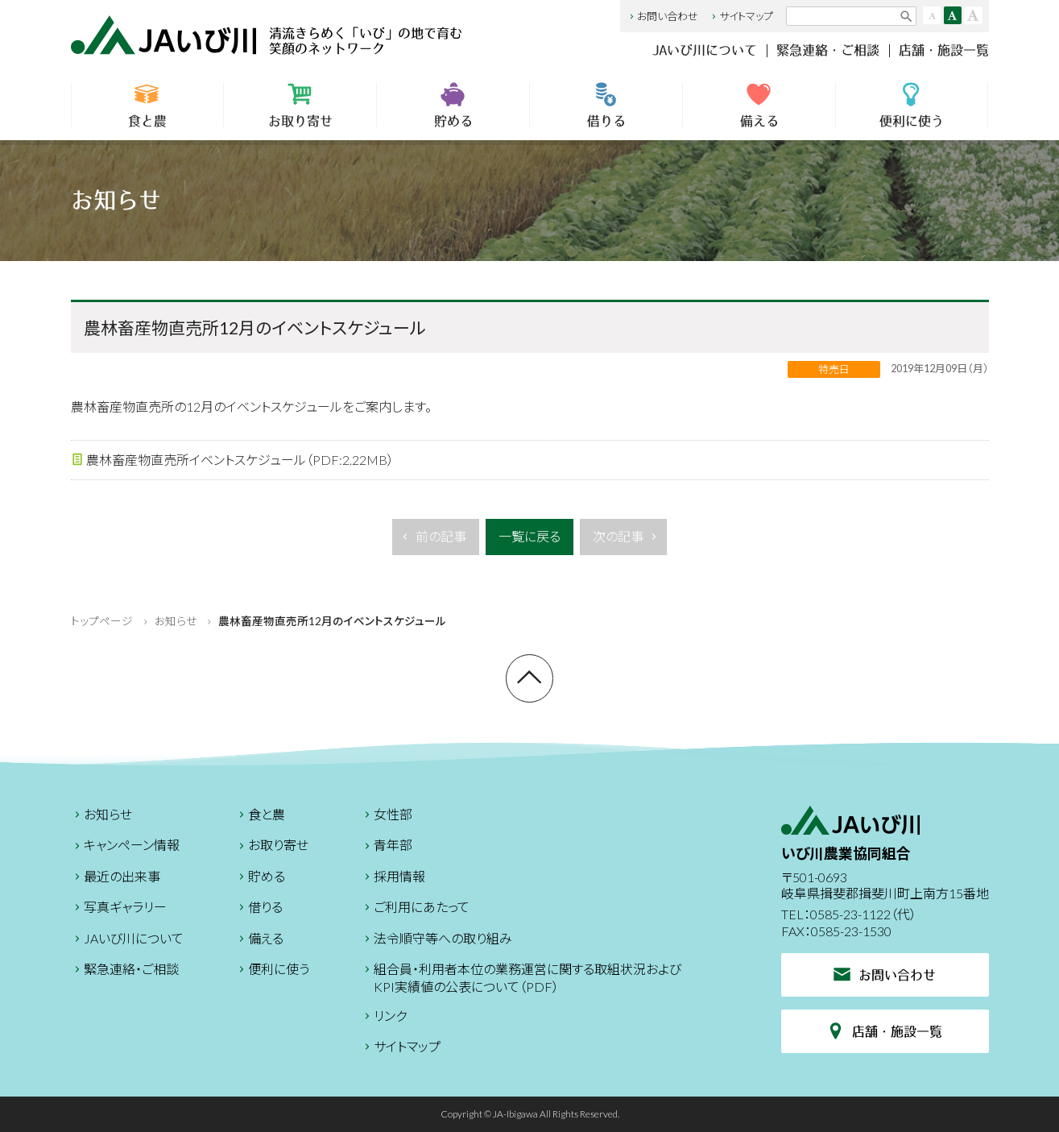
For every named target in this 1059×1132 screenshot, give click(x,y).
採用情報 (393, 879)
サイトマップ (741, 16)
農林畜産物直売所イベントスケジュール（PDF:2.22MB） (232, 460)
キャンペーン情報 (125, 847)
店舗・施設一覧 (944, 50)
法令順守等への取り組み (436, 941)
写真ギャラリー (119, 909)
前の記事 (432, 541)
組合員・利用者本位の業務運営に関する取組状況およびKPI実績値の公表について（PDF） (521, 977)
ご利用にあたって (415, 909)
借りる (606, 104)
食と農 (148, 104)
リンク (384, 1018)
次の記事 (626, 541)
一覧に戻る (529, 536)
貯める (453, 104)
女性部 (386, 816)
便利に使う (911, 104)
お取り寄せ (300, 104)
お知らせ (175, 621)
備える (759, 104)
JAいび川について (704, 50)
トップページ (102, 621)
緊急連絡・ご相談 (827, 50)
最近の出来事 (115, 879)
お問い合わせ (662, 16)
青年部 (386, 847)
